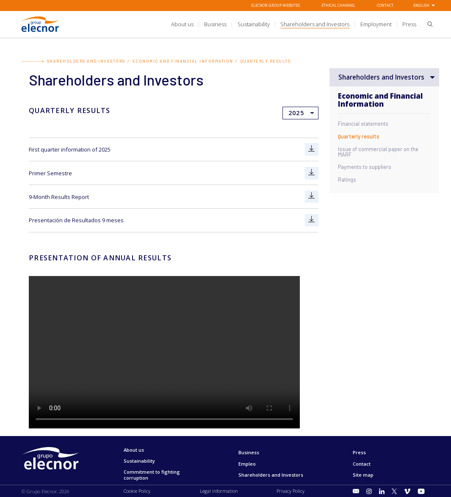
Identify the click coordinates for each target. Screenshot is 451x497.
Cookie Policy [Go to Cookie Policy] (137, 490)
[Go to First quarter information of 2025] (312, 149)
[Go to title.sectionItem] (356, 491)
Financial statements (363, 124)
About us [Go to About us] (134, 449)
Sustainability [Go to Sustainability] (139, 460)
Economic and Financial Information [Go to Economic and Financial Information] (183, 61)
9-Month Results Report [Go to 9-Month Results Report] (59, 196)
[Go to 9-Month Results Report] (312, 196)
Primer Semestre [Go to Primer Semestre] (50, 173)
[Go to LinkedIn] (382, 491)
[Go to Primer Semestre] (312, 172)
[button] (427, 25)
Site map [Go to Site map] (363, 474)
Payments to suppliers (364, 167)
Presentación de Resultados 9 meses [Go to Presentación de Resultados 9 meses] (76, 220)
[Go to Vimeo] (407, 491)
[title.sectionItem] (182, 24)
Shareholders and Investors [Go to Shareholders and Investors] (86, 61)
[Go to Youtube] (421, 491)
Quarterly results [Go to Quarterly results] (266, 61)
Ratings (347, 179)
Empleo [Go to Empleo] (247, 463)
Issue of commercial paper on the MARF (378, 151)
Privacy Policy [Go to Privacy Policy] (290, 490)
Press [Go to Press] (359, 452)
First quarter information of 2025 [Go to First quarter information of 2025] (70, 149)
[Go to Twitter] (394, 491)
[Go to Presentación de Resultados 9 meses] (312, 219)
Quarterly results (358, 136)
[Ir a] (225, 24)
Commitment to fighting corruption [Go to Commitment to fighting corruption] (152, 475)
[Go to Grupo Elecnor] (39, 32)
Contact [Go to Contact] (385, 5)
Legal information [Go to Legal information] (219, 490)
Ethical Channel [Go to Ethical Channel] (338, 5)
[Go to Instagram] (369, 491)
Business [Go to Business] (248, 452)
